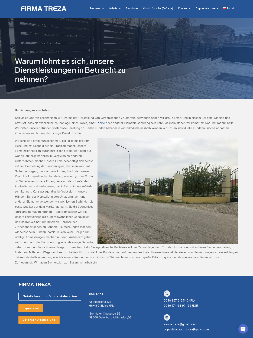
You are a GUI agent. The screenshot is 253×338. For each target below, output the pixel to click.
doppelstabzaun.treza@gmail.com (186, 329)
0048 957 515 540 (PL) (179, 300)
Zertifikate (132, 8)
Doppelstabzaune (207, 8)
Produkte (97, 8)
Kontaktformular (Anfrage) (158, 8)
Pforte (100, 123)
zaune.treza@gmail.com (180, 324)
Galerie (115, 8)
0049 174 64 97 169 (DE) (181, 305)
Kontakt (184, 8)
